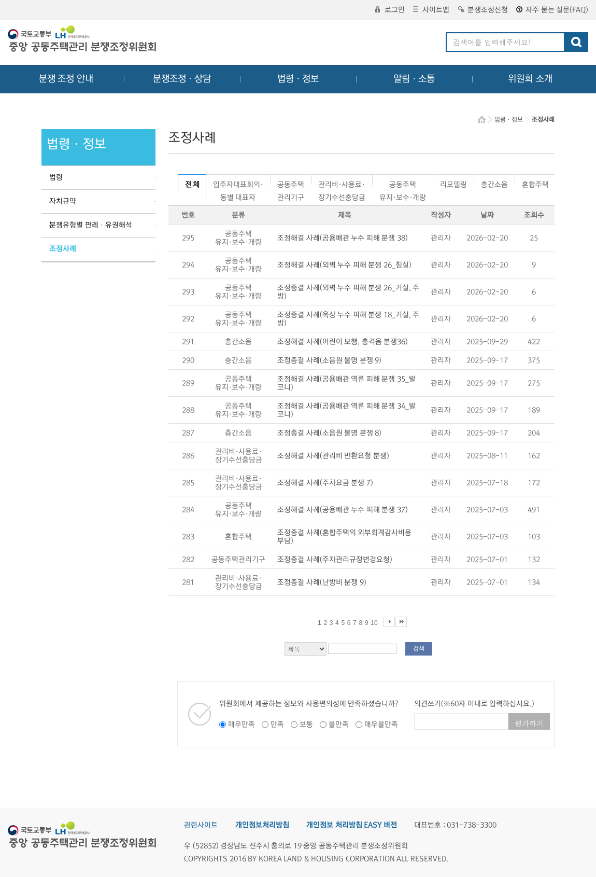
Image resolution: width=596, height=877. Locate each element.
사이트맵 (431, 10)
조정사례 (62, 249)
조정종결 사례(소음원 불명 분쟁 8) (329, 433)
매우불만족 (381, 724)
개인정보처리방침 (262, 825)
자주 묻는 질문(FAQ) (552, 10)
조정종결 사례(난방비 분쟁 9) (321, 582)
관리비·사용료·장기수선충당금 (341, 182)
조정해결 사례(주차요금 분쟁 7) (325, 483)
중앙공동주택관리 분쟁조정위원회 (83, 39)
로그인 (390, 10)
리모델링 (453, 182)
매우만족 (241, 724)
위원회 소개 (530, 79)
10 (374, 623)
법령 (56, 177)
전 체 (192, 184)
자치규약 (62, 201)
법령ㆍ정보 (298, 79)
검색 (418, 648)
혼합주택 (535, 182)
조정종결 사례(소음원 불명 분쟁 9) (329, 360)
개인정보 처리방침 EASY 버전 (351, 825)
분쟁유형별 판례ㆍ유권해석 (90, 225)
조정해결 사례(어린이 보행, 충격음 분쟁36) (342, 342)
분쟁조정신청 (483, 10)
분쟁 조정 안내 (66, 79)
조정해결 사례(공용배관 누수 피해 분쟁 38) (342, 238)
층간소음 (494, 182)
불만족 (339, 724)
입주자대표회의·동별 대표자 (238, 182)
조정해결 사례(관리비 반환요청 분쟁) (333, 456)
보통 (306, 724)
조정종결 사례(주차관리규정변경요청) (334, 559)
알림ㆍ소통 (414, 79)
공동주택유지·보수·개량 (402, 182)
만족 (277, 724)
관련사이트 (201, 825)
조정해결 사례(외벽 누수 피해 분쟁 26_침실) (344, 265)
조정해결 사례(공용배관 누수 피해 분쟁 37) (342, 510)
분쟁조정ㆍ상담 (182, 79)
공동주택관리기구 (290, 182)
